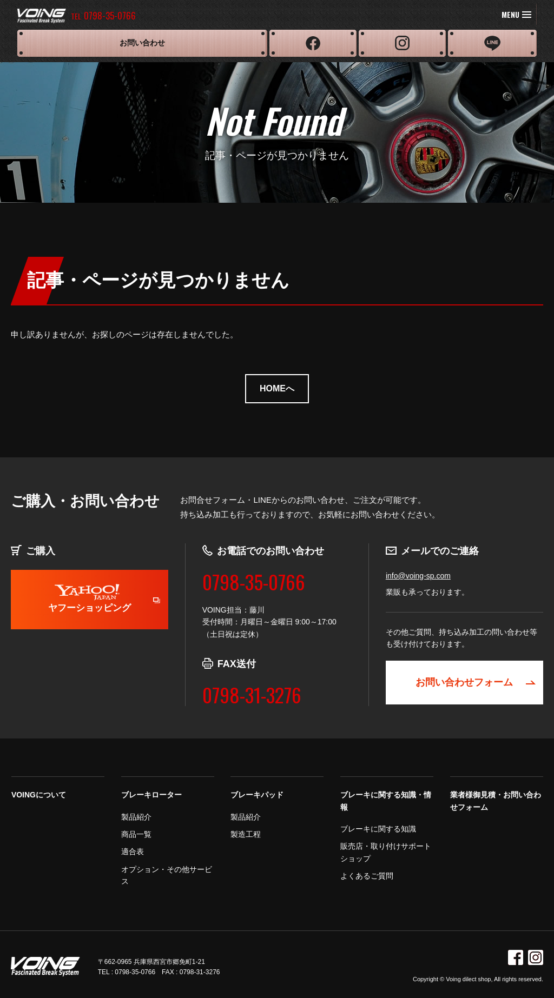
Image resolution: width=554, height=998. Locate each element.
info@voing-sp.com (418, 575)
